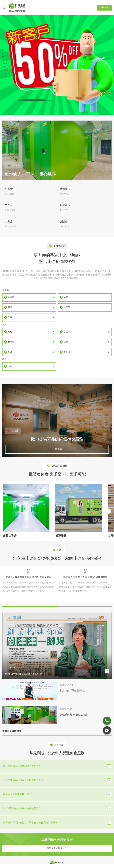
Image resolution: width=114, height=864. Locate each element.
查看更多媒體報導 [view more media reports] (11, 731)
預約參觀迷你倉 (57, 848)
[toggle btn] (109, 766)
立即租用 (104, 8)
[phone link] (107, 721)
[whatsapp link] (107, 730)
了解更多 (57, 449)
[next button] (108, 584)
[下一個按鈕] (108, 511)
